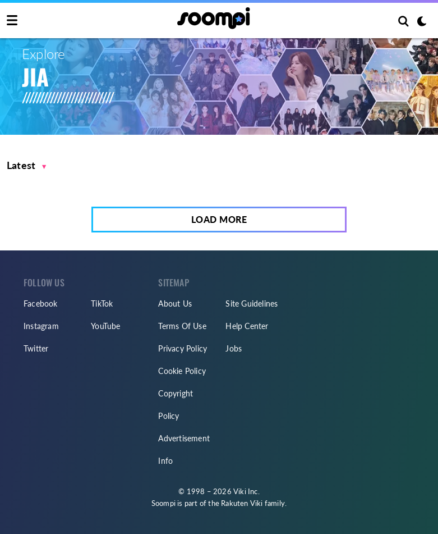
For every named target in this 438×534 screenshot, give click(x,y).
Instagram (41, 326)
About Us (175, 303)
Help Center (246, 326)
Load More (219, 219)
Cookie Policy (182, 371)
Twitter (36, 348)
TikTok (102, 303)
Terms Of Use (182, 326)
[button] (27, 165)
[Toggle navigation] (12, 20)
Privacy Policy (182, 348)
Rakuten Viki (241, 503)
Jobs (233, 348)
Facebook (41, 303)
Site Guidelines (251, 303)
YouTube (105, 326)
